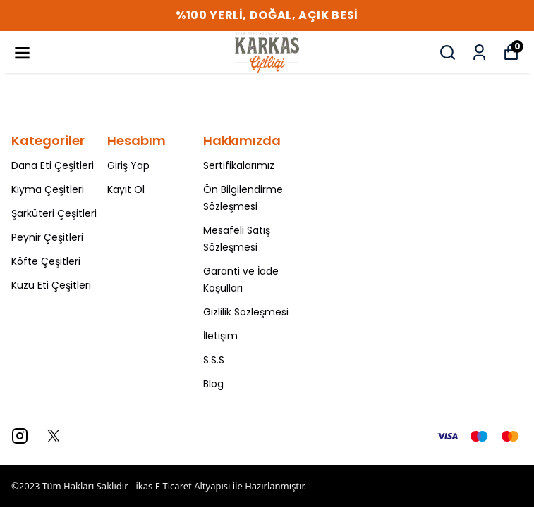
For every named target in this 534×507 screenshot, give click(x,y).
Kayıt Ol (126, 189)
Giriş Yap (128, 165)
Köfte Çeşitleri (45, 261)
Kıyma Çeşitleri (47, 189)
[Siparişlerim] (479, 52)
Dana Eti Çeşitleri (52, 165)
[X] (53, 435)
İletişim (220, 336)
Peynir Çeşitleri (47, 237)
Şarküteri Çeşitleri (54, 213)
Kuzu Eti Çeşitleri (51, 285)
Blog (213, 384)
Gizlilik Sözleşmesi (246, 312)
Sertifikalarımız (238, 165)
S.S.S (213, 360)
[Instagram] (19, 435)
